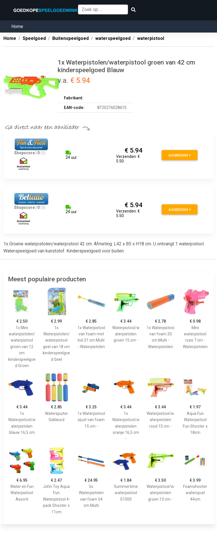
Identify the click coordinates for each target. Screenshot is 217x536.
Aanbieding (179, 155)
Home (17, 26)
